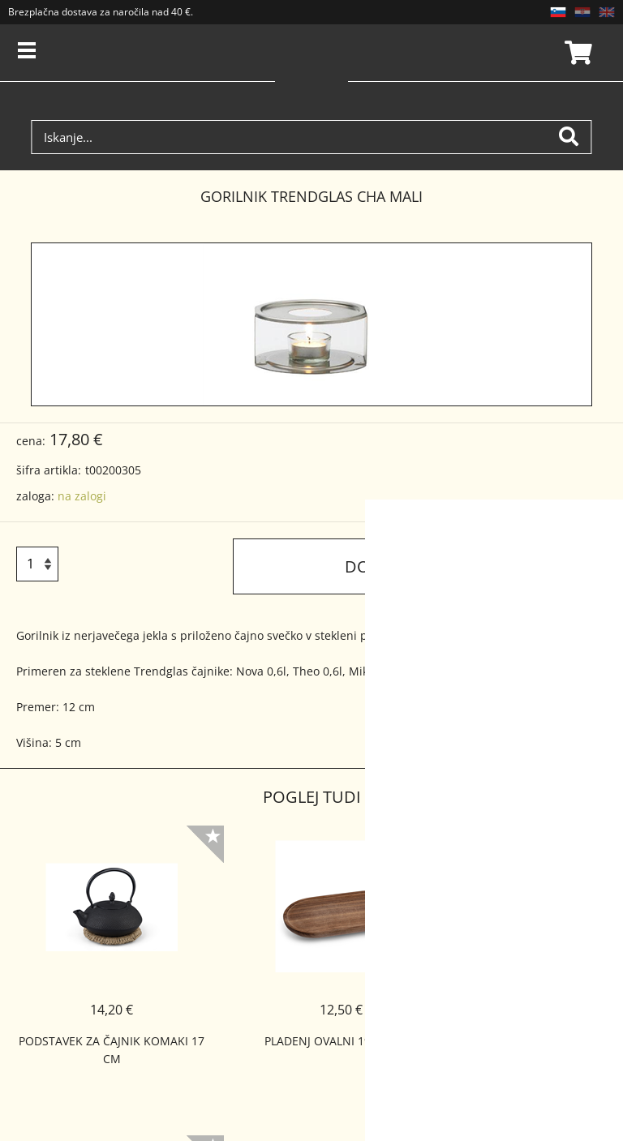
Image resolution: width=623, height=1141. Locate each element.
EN (607, 12)
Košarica (576, 52)
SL (558, 12)
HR (582, 12)
